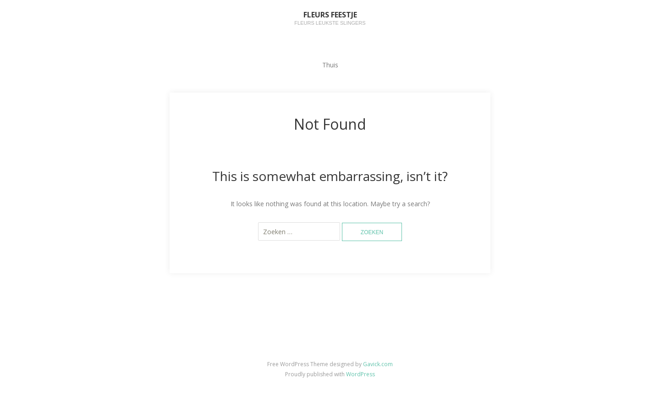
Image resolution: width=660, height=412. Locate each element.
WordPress (360, 374)
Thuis (330, 64)
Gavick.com (378, 364)
